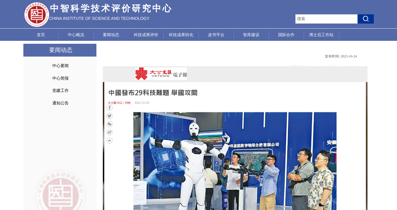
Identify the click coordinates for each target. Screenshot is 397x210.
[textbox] (326, 19)
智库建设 (251, 35)
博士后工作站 (321, 35)
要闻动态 (111, 35)
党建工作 (60, 90)
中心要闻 (60, 66)
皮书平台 (216, 35)
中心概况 (76, 35)
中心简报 (60, 78)
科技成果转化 (181, 35)
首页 (41, 35)
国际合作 (286, 35)
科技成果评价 (146, 35)
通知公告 (60, 103)
